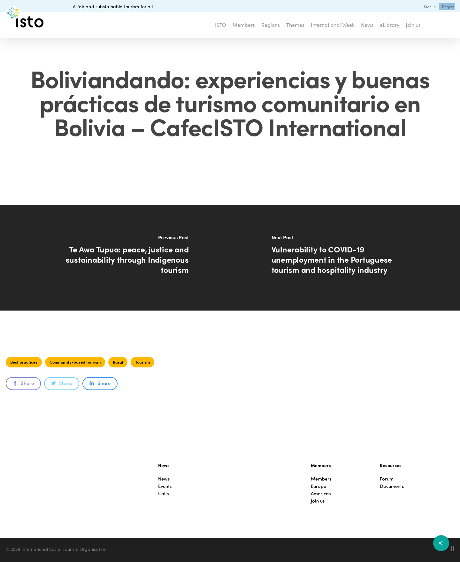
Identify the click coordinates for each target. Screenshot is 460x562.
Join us (318, 500)
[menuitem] (448, 6)
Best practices (23, 362)
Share (23, 383)
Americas (321, 493)
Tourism (142, 362)
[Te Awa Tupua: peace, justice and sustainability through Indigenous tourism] (115, 258)
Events (165, 486)
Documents (392, 486)
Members (321, 478)
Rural (118, 362)
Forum (387, 478)
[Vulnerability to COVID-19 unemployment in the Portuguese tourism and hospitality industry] (345, 258)
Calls (163, 493)
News (164, 478)
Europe (318, 486)
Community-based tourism (75, 362)
